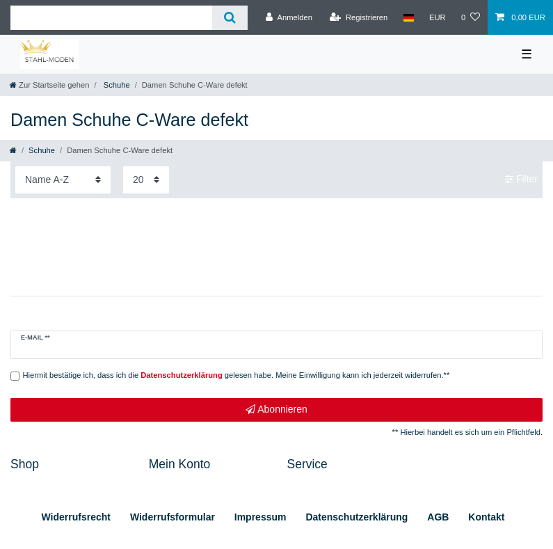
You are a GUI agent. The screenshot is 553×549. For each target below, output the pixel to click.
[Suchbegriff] (111, 18)
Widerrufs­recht (76, 517)
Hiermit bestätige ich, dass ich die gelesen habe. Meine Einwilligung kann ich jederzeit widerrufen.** (236, 375)
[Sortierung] (63, 179)
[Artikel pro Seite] (146, 179)
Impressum (260, 517)
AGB (438, 517)
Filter (521, 179)
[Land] (408, 17)
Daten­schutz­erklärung (356, 517)
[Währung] (438, 17)
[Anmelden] (289, 17)
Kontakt (486, 517)
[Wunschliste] (471, 17)
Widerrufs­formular (172, 517)
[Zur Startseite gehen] (49, 85)
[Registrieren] (358, 17)
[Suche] (230, 18)
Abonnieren (276, 410)
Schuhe (116, 85)
